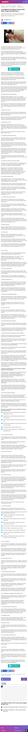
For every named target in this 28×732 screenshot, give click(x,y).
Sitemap (16, 727)
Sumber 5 (23, 265)
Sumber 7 (14, 348)
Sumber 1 (9, 132)
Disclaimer (3, 730)
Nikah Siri (13, 72)
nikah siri (14, 674)
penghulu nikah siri (19, 674)
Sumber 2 (9, 194)
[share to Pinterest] (13, 23)
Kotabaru (10, 674)
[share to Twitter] (9, 23)
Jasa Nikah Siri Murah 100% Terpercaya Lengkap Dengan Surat (14, 703)
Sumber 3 (14, 221)
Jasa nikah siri (5, 674)
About (2, 727)
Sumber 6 (3, 304)
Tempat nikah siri (8, 675)
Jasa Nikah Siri (7, 19)
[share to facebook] (4, 23)
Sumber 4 (22, 246)
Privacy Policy (18, 730)
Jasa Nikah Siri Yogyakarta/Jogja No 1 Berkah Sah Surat (15, 707)
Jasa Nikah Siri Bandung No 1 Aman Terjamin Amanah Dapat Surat (14, 710)
